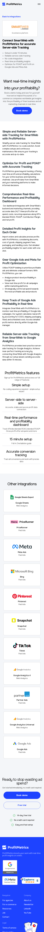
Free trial (22, 805)
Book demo (22, 110)
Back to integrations (11, 16)
